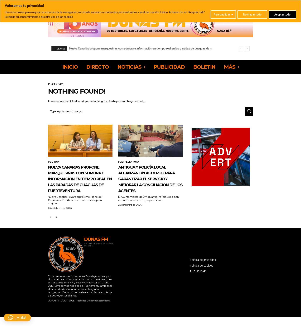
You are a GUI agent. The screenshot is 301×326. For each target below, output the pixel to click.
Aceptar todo (282, 14)
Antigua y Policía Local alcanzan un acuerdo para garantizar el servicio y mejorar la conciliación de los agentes (143, 48)
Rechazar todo (252, 14)
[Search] (248, 113)
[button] (17, 317)
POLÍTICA (54, 164)
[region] (150, 11)
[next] (247, 48)
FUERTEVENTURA (129, 164)
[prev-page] (50, 237)
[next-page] (56, 237)
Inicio (51, 83)
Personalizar (222, 14)
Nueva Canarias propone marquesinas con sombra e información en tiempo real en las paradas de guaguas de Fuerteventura (78, 189)
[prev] (241, 48)
